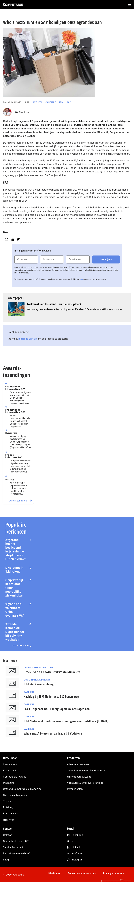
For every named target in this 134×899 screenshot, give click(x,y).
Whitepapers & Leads (79, 776)
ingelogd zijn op (27, 338)
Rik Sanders (22, 112)
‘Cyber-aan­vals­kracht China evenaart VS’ (14, 609)
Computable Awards (14, 776)
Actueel (37, 102)
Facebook (77, 835)
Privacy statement (113, 873)
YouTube (77, 853)
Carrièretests (10, 764)
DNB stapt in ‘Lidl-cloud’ (14, 569)
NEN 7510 (9, 819)
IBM (61, 102)
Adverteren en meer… (79, 764)
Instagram (77, 859)
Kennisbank (10, 770)
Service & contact (13, 847)
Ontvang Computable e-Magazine (22, 789)
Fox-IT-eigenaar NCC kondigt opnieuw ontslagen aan (57, 709)
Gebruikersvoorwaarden (82, 873)
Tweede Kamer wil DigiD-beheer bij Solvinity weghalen (14, 631)
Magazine (8, 782)
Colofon (7, 835)
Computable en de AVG (16, 841)
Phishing (8, 807)
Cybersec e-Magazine (15, 795)
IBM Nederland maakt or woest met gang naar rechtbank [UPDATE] (66, 721)
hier (81, 279)
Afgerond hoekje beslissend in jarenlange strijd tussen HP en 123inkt (15, 549)
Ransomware (10, 813)
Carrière (50, 102)
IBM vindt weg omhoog (38, 684)
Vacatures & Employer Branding (85, 782)
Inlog (6, 859)
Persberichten (75, 789)
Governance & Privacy (37, 680)
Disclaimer (54, 873)
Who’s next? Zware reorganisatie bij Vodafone (53, 733)
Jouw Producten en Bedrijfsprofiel (86, 770)
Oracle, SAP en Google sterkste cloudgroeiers (52, 672)
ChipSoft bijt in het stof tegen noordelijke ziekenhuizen (14, 587)
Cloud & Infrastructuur (38, 667)
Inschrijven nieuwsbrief (16, 853)
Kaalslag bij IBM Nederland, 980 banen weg (51, 696)
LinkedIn (76, 847)
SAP (69, 102)
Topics (7, 801)
